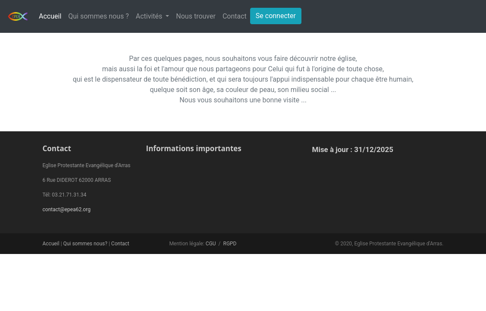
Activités (150, 16)
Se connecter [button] (276, 16)
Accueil (50, 16)
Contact (235, 16)
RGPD (229, 244)
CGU (211, 244)
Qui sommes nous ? (98, 16)
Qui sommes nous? (85, 244)
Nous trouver (196, 16)
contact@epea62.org (67, 209)
